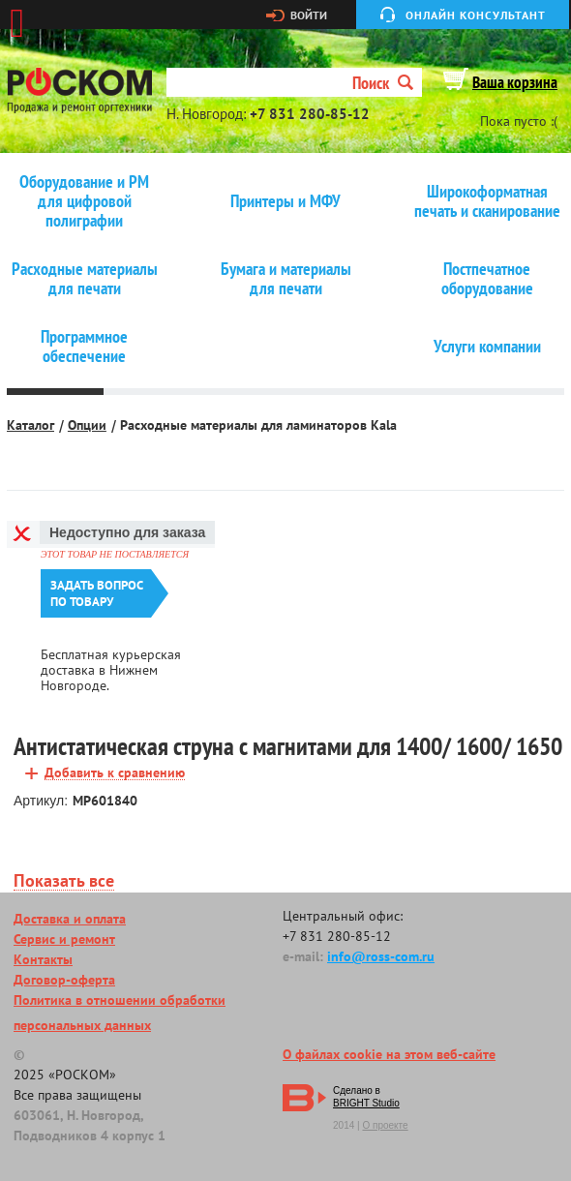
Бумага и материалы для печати (286, 278)
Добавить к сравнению (115, 773)
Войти (308, 15)
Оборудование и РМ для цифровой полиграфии (84, 201)
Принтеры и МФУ (285, 201)
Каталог (30, 425)
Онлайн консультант (476, 15)
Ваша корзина (514, 82)
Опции (87, 425)
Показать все (64, 881)
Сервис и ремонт (64, 939)
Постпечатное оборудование (487, 278)
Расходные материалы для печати (85, 278)
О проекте (384, 1125)
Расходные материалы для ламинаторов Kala (258, 425)
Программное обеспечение (84, 346)
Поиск (382, 83)
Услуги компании (487, 346)
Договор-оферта (64, 979)
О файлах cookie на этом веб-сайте (389, 1054)
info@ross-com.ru (381, 956)
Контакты (43, 959)
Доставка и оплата (70, 918)
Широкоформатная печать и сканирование (487, 201)
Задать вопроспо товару (96, 593)
